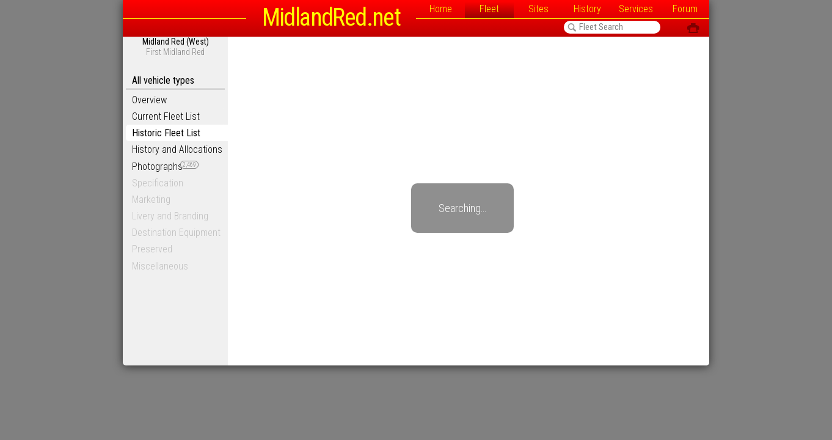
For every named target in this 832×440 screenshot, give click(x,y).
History (587, 9)
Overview (149, 100)
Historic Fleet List (166, 133)
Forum (685, 9)
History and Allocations (177, 149)
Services (636, 9)
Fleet (489, 9)
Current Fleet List (166, 116)
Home (440, 9)
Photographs (165, 166)
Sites (538, 9)
